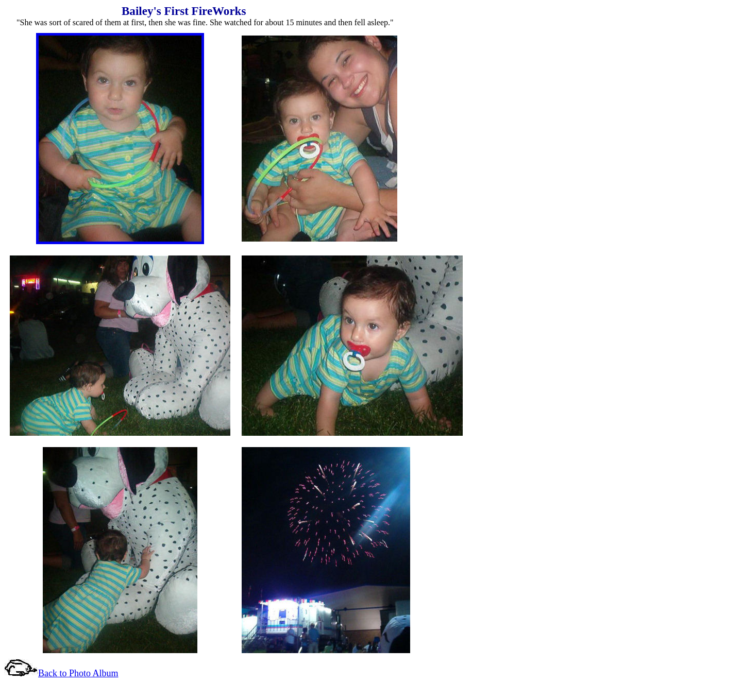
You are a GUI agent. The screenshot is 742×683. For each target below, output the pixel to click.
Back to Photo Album (78, 673)
